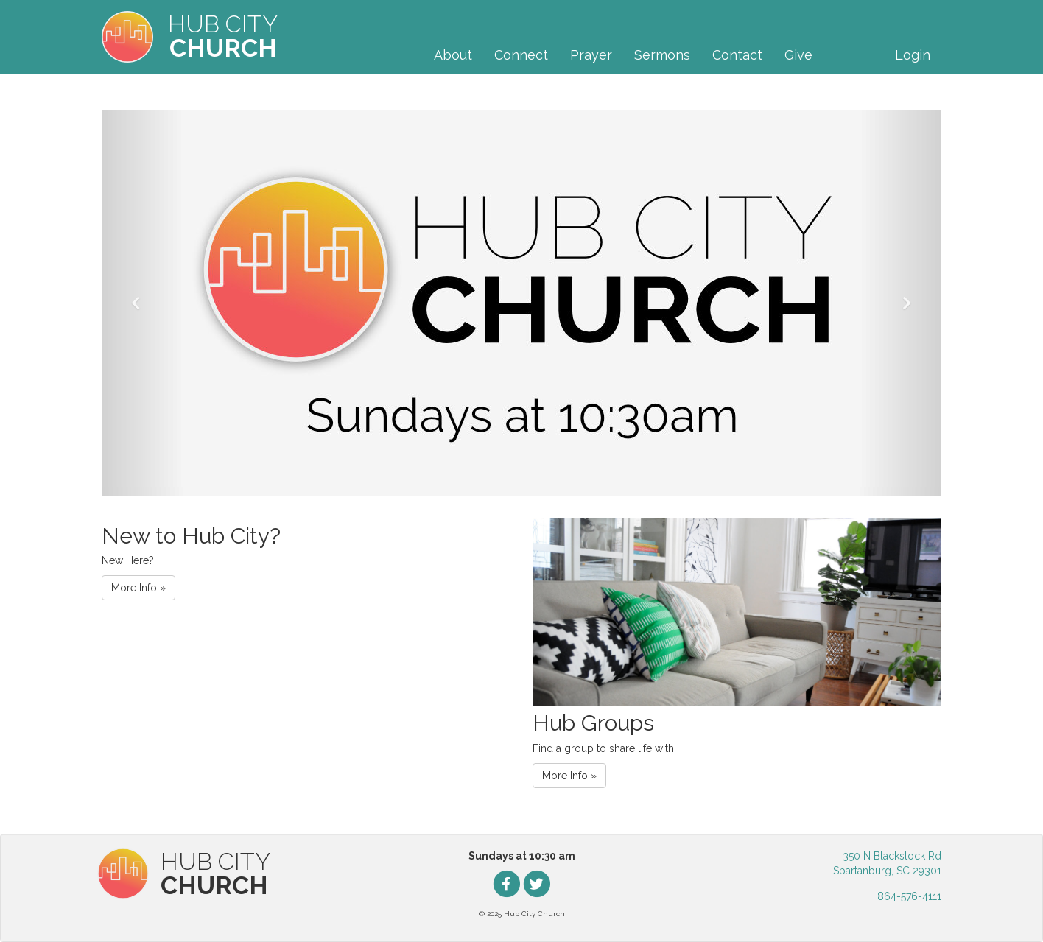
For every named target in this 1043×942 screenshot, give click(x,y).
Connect (521, 55)
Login (912, 55)
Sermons (662, 55)
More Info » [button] (138, 588)
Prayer (591, 55)
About (453, 55)
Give (798, 55)
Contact (737, 55)
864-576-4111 (909, 896)
